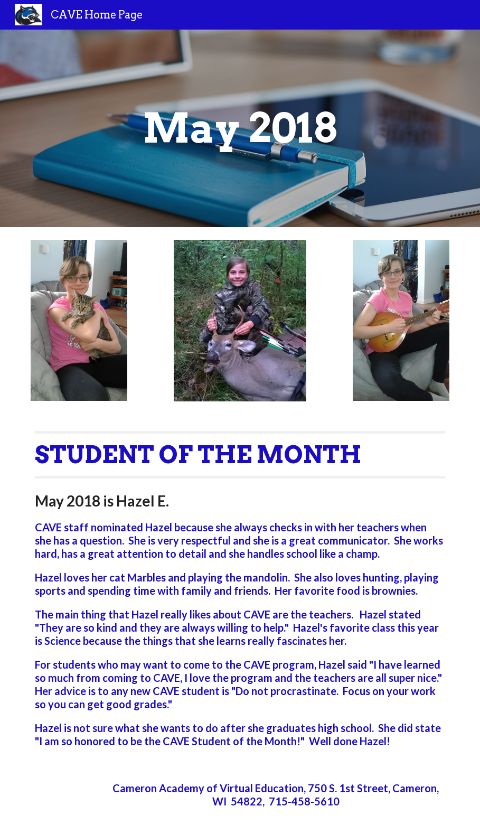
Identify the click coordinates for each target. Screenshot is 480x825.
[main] (240, 128)
